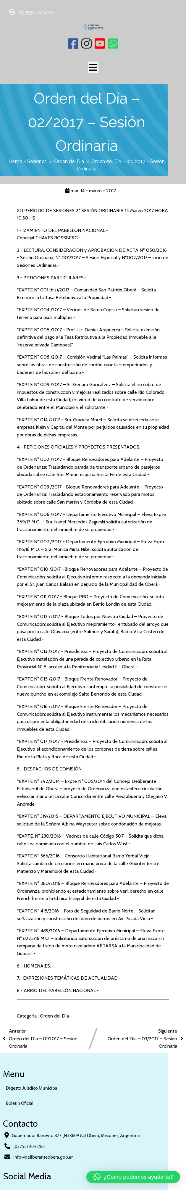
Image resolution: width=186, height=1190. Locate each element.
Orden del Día (68, 137)
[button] (133, 1177)
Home (14, 137)
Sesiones (36, 137)
